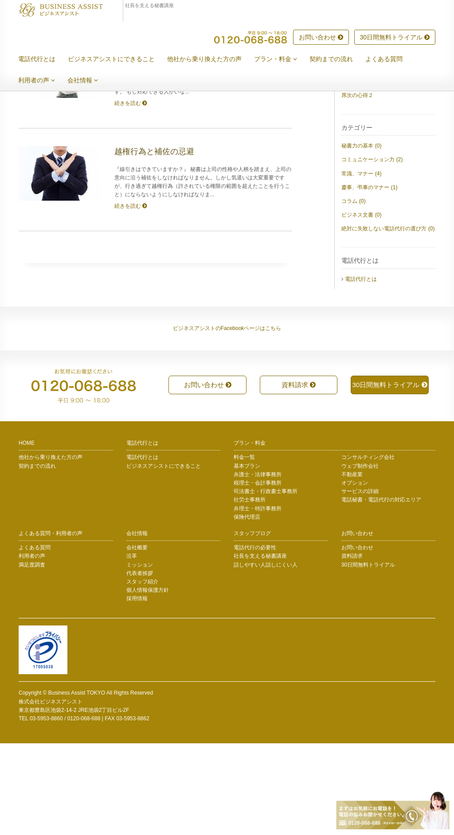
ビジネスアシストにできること (117, 59)
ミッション (139, 656)
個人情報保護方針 (147, 682)
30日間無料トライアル (395, 37)
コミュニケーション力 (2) (372, 251)
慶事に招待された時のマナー (376, 159)
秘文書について (360, 146)
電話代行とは (43, 59)
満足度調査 (32, 656)
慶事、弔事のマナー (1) (369, 279)
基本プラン (247, 558)
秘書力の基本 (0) (361, 237)
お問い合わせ (321, 37)
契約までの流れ (338, 59)
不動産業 (352, 566)
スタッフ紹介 (142, 673)
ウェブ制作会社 (360, 558)
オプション (354, 574)
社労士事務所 (250, 591)
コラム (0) (353, 293)
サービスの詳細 (360, 583)
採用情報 (137, 690)
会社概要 (137, 639)
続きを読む (130, 195)
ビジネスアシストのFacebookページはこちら (227, 420)
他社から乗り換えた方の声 (211, 59)
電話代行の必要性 (255, 639)
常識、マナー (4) (361, 265)
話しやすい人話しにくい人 (265, 656)
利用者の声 (43, 80)
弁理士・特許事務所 (258, 600)
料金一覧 (244, 549)
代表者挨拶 (139, 665)
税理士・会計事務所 (258, 574)
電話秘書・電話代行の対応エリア (381, 591)
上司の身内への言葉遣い (370, 132)
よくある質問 (390, 59)
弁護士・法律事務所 (258, 566)
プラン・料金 (282, 59)
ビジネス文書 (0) (361, 306)
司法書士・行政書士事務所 (265, 583)
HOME (27, 535)
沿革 (131, 648)
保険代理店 (247, 609)
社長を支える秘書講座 (260, 648)
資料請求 (299, 476)
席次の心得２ (357, 187)
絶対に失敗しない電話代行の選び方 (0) (387, 320)
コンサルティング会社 (368, 549)
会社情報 (89, 80)
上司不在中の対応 (362, 173)
